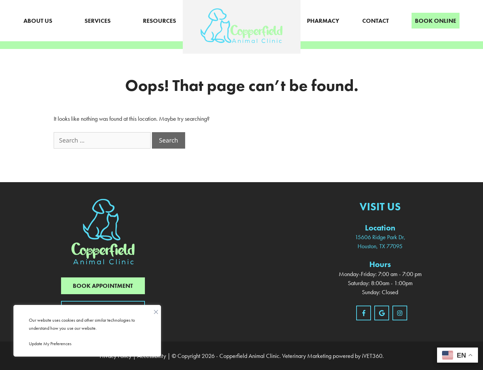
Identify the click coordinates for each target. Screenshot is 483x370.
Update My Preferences (50, 343)
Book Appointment (103, 285)
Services (98, 20)
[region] (87, 331)
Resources (159, 20)
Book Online (435, 20)
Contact (375, 20)
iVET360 (372, 356)
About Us (37, 20)
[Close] (156, 310)
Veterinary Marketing (306, 356)
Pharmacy (323, 20)
